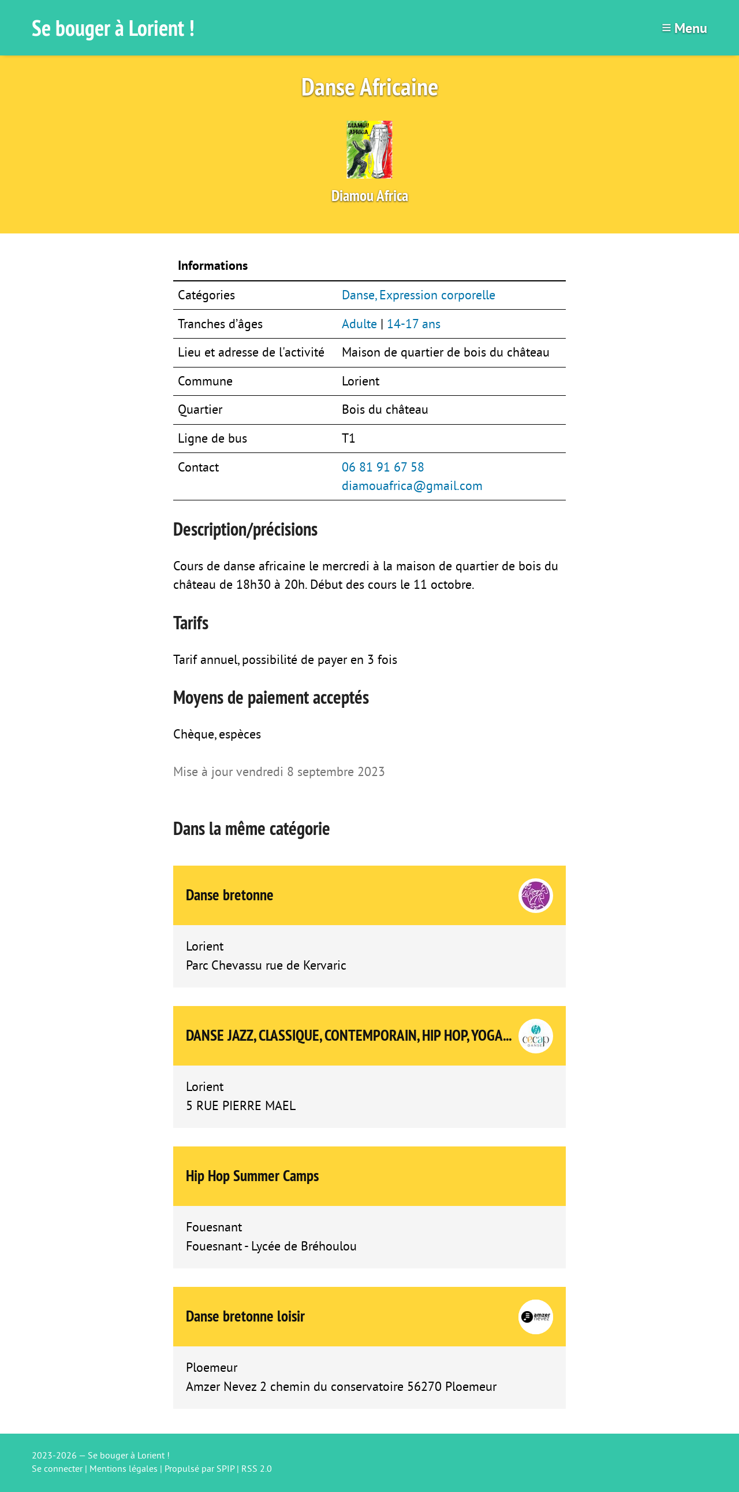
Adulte (359, 324)
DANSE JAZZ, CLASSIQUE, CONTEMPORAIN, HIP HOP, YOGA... (349, 1035)
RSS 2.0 (256, 1469)
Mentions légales (123, 1469)
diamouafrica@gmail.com (412, 486)
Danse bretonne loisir (245, 1316)
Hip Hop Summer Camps (252, 1176)
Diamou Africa (369, 195)
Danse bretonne (230, 895)
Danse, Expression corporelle (418, 295)
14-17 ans (414, 324)
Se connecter (57, 1469)
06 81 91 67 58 (383, 467)
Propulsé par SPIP (199, 1469)
